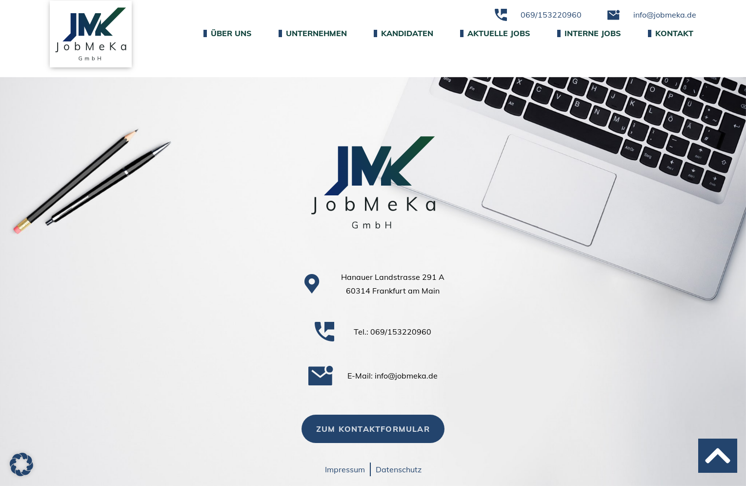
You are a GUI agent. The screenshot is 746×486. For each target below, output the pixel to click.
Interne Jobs (589, 33)
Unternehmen (313, 33)
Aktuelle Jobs (495, 33)
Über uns (227, 33)
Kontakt (670, 33)
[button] (21, 464)
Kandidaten (403, 33)
